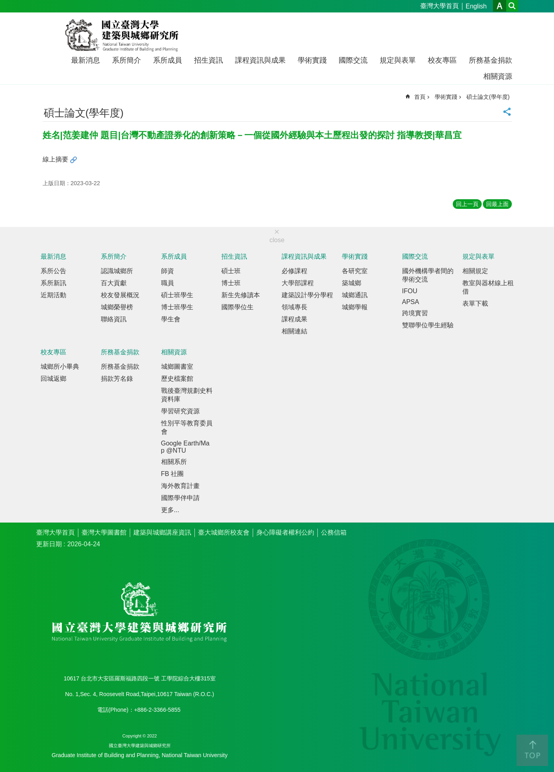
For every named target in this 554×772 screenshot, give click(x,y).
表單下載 (475, 303)
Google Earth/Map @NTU (185, 447)
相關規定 (475, 271)
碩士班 (231, 271)
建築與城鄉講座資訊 (162, 532)
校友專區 (442, 60)
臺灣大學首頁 (439, 5)
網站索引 (512, 6)
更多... (170, 509)
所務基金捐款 (490, 60)
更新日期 (49, 544)
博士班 (231, 283)
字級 (499, 6)
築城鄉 (351, 283)
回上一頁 (467, 204)
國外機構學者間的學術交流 (428, 275)
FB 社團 (172, 473)
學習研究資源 (180, 411)
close (277, 240)
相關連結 (294, 331)
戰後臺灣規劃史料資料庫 (187, 394)
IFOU (409, 291)
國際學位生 (237, 307)
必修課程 (294, 271)
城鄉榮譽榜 (117, 307)
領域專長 (294, 307)
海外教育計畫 (180, 485)
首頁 (419, 97)
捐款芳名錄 (117, 378)
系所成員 (167, 60)
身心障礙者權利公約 (285, 532)
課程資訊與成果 (260, 60)
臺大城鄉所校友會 (223, 532)
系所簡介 (126, 60)
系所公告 (53, 271)
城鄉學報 (355, 307)
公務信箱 (334, 532)
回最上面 (497, 204)
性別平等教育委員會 (187, 427)
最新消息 (85, 60)
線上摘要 (55, 159)
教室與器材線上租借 (488, 287)
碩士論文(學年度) (488, 97)
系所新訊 (53, 283)
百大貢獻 (114, 283)
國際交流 (353, 60)
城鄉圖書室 (177, 366)
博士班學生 (177, 307)
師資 (167, 271)
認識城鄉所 (117, 271)
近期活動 (53, 295)
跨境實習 (415, 313)
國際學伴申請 (180, 497)
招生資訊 (208, 60)
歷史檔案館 (177, 378)
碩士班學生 (177, 295)
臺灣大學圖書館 (104, 532)
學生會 (170, 319)
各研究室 (355, 271)
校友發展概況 (120, 295)
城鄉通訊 (355, 295)
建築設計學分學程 (307, 295)
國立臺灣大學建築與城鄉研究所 (123, 35)
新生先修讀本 (240, 295)
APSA (410, 301)
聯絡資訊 (114, 319)
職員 (167, 283)
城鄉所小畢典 (60, 366)
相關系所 (174, 461)
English (476, 6)
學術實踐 (312, 60)
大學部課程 (298, 283)
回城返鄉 (53, 378)
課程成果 (294, 319)
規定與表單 (398, 60)
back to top (532, 750)
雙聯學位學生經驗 (428, 325)
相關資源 (497, 76)
